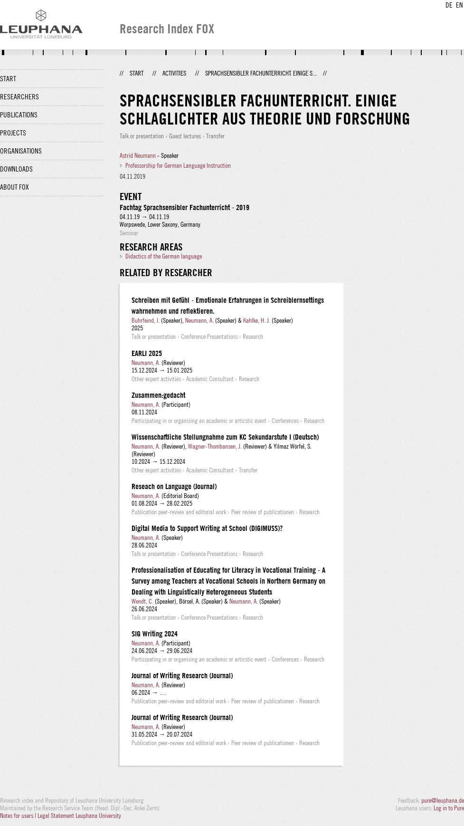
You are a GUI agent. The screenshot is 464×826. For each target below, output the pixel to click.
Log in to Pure (449, 808)
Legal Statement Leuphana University (79, 815)
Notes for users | (19, 815)
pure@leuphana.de (442, 800)
